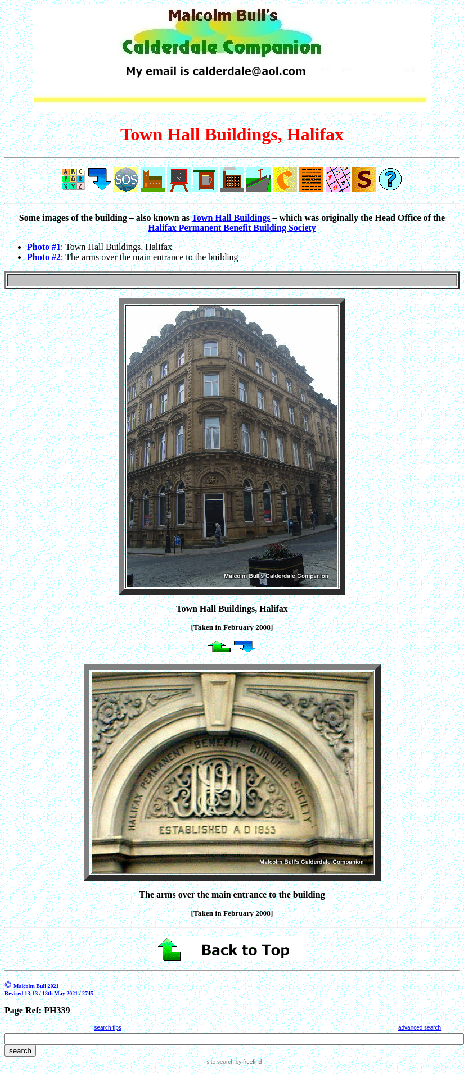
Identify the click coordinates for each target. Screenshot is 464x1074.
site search (220, 1062)
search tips (107, 1028)
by (248, 1062)
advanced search (419, 1028)
